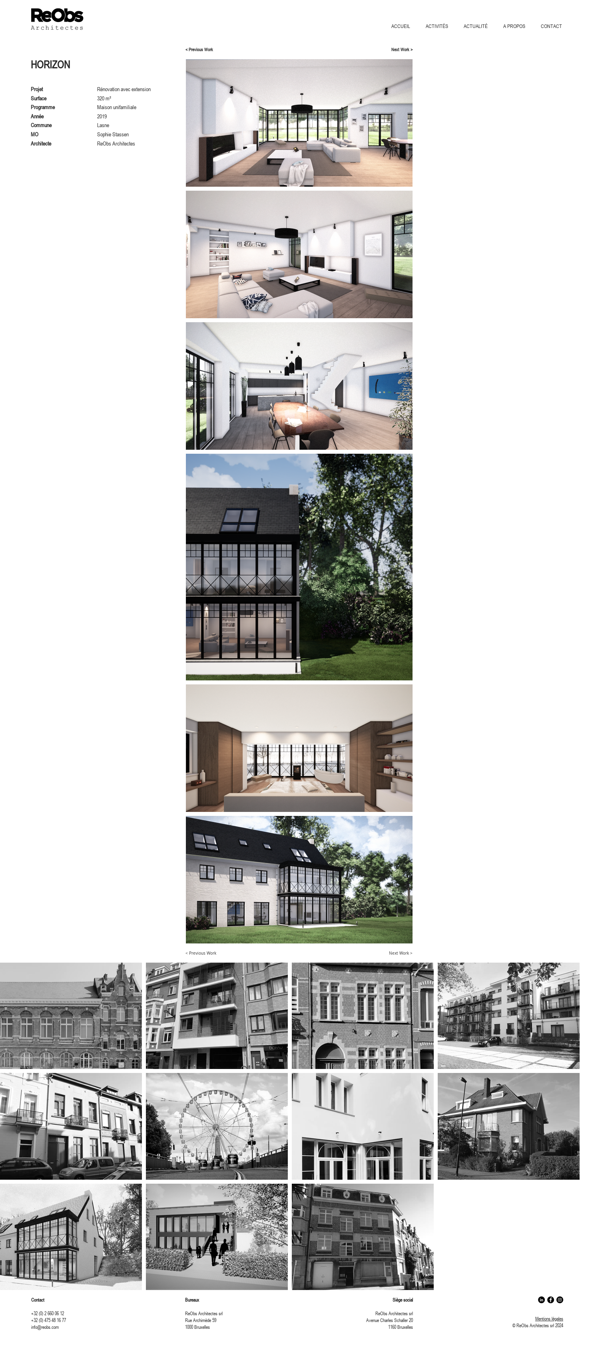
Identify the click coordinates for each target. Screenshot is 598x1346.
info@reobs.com (45, 1327)
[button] (439, 26)
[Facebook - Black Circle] (550, 1299)
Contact (37, 1299)
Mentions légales (549, 1318)
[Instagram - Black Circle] (559, 1299)
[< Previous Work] (202, 50)
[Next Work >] (400, 50)
